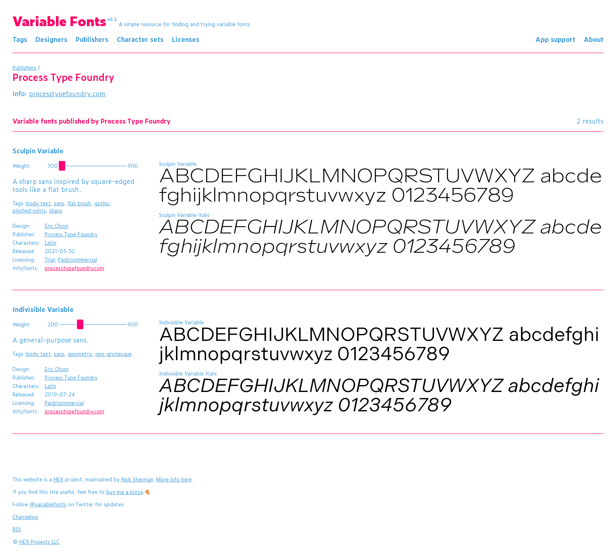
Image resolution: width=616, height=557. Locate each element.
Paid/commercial (77, 259)
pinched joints (29, 210)
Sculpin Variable (38, 150)
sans (59, 203)
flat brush (79, 203)
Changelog (25, 516)
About (594, 39)
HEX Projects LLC (39, 541)
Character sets (140, 39)
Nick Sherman (137, 479)
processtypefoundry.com (67, 93)
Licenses (185, 39)
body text (38, 203)
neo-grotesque (113, 353)
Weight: (21, 165)
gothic (102, 203)
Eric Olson (56, 225)
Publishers (92, 39)
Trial (50, 259)
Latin (50, 242)
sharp (55, 210)
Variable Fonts (64, 20)
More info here (174, 479)
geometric (80, 353)
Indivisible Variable (43, 309)
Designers (51, 39)
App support (555, 39)
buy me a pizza (124, 491)
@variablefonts (48, 504)
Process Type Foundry (71, 234)
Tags (19, 39)
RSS (16, 529)
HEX (58, 479)
